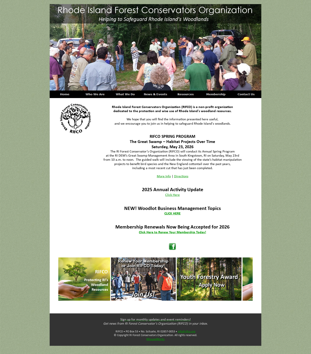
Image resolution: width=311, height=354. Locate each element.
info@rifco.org (186, 331)
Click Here (172, 195)
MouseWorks (155, 339)
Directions (181, 176)
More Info (164, 176)
